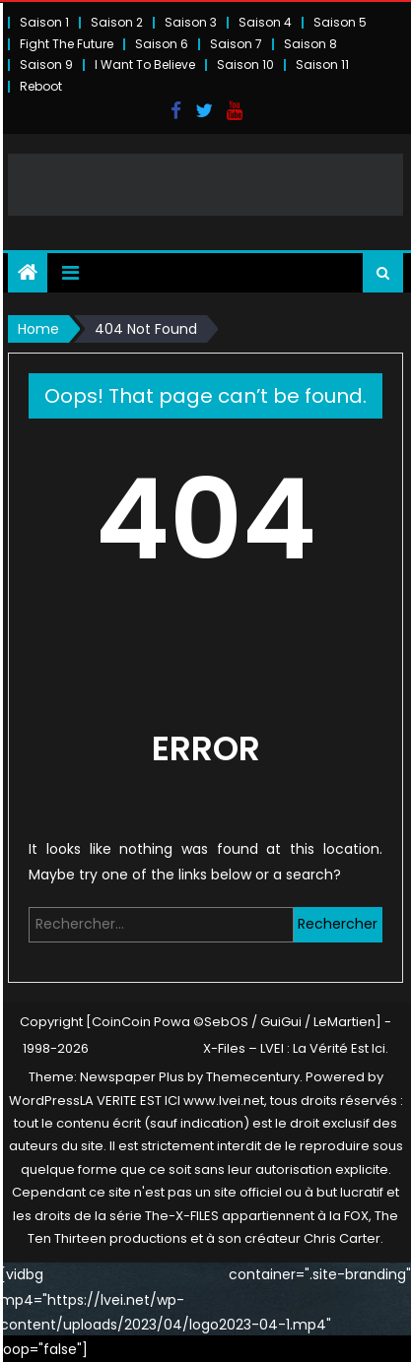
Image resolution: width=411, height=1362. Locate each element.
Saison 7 (236, 43)
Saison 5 (340, 22)
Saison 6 (161, 43)
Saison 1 (44, 22)
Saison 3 (191, 22)
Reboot (41, 86)
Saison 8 (310, 43)
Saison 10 (245, 64)
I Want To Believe (145, 64)
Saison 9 (46, 64)
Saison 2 (117, 22)
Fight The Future (66, 43)
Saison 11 (322, 64)
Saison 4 (265, 22)
